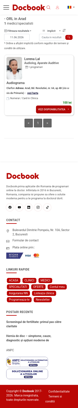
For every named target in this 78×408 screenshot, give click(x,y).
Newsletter (43, 299)
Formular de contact (25, 240)
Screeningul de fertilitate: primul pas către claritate (33, 324)
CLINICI (29, 280)
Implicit (50, 31)
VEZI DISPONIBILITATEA (53, 109)
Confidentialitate (59, 391)
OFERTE (38, 286)
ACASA (13, 280)
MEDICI (45, 280)
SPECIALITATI (18, 286)
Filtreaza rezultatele (16, 31)
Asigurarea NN (18, 293)
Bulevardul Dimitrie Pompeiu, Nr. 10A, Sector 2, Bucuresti (41, 232)
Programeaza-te (19, 299)
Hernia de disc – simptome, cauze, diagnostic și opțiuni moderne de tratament (28, 338)
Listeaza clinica (44, 293)
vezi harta (32, 93)
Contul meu (57, 286)
